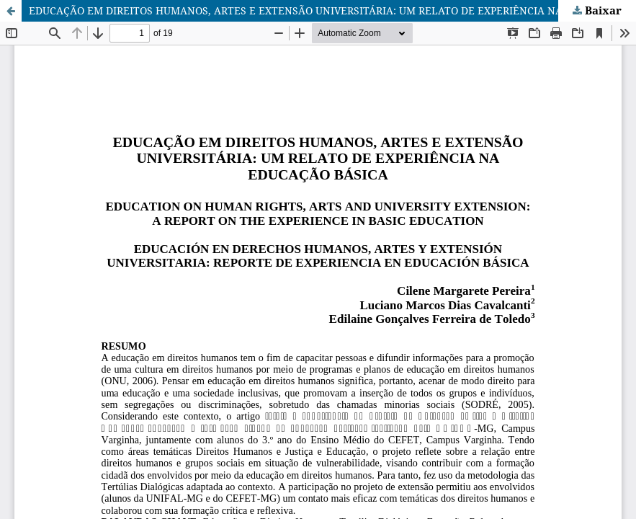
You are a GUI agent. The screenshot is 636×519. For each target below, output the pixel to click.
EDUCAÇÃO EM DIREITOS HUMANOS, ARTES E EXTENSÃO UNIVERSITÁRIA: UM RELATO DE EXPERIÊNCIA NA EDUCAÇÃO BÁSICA (332, 10)
